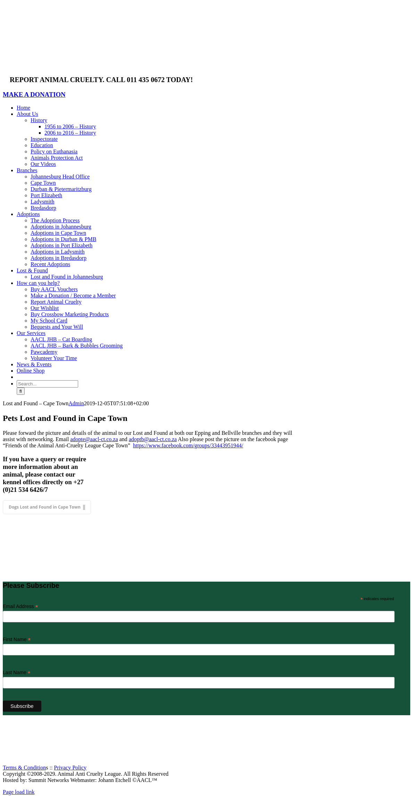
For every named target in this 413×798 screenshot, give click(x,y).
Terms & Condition (24, 768)
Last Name (17, 672)
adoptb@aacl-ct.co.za (153, 439)
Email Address (20, 606)
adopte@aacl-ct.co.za (94, 439)
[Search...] (47, 384)
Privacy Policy (70, 768)
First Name (17, 639)
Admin (76, 403)
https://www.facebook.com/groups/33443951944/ (188, 445)
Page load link (19, 792)
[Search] (21, 391)
